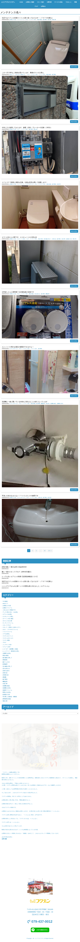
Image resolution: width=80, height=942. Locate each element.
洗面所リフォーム (7, 690)
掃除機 (4, 677)
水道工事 (49, 19)
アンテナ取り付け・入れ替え (10, 612)
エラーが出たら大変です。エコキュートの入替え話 (19, 237)
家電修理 (5, 664)
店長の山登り (6, 670)
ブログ (26, 19)
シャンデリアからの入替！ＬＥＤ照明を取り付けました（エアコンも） (26, 586)
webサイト (11, 74)
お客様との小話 (12, 19)
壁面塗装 (5, 659)
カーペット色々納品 (8, 618)
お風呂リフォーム (7, 607)
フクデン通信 (6, 640)
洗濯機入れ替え (60, 403)
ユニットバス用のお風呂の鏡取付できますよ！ (18, 347)
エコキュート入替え (21, 238)
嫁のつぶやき (6, 662)
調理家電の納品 (7, 699)
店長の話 (54, 238)
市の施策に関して (7, 666)
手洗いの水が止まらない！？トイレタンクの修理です (20, 496)
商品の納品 (39, 19)
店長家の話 (6, 675)
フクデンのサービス (29, 184)
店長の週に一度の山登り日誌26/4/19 (14, 567)
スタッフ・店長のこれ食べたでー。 (12, 627)
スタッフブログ (7, 625)
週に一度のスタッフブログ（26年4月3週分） (17, 572)
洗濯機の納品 (53, 403)
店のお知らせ (37, 293)
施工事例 (45, 19)
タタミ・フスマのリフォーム (10, 629)
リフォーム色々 (42, 74)
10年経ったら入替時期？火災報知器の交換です (18, 292)
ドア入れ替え (6, 633)
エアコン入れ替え (7, 614)
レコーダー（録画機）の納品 (10, 649)
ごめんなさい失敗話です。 (20, 74)
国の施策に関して (47, 238)
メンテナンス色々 (32, 19)
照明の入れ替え (7, 692)
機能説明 (47, 293)
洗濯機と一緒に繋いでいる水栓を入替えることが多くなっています (24, 402)
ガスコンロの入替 (7, 620)
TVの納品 (5, 601)
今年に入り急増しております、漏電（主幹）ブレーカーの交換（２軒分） (27, 127)
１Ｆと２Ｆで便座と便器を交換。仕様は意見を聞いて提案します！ (24, 182)
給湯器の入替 (69, 238)
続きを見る (74, 66)
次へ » (50, 550)
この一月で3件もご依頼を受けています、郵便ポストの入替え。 (23, 73)
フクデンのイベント (8, 636)
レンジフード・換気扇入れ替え (11, 651)
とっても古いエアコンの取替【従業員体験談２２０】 (20, 576)
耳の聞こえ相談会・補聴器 (10, 696)
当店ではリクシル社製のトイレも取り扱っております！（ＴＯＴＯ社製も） (28, 18)
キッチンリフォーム (8, 623)
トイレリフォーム (20, 19)
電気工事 (54, 19)
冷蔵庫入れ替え (7, 653)
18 (44, 550)
